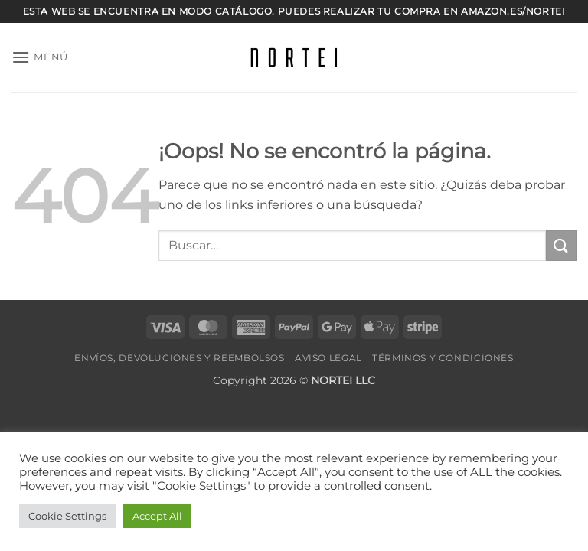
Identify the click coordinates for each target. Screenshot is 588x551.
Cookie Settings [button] (67, 516)
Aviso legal (328, 358)
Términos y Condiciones (442, 358)
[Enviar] (561, 245)
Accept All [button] (157, 516)
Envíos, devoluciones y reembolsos (179, 358)
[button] (39, 57)
